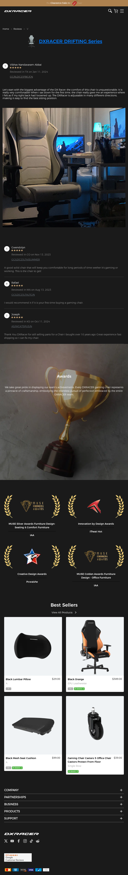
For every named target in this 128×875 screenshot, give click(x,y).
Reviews (18, 29)
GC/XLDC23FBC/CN (21, 76)
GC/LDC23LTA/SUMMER (25, 259)
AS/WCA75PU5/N (21, 326)
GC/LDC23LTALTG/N (23, 294)
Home (6, 29)
